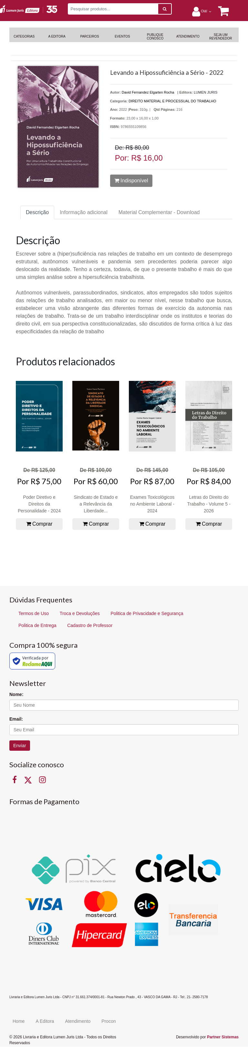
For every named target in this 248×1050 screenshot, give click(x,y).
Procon (108, 1021)
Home (19, 1021)
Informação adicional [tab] (84, 212)
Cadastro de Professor (89, 625)
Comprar (39, 524)
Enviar (19, 745)
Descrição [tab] (37, 212)
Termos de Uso (33, 613)
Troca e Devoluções (80, 613)
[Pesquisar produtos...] (113, 9)
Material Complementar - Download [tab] (159, 212)
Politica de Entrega (37, 625)
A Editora (45, 1021)
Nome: (16, 694)
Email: (16, 719)
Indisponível (131, 180)
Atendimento (78, 1021)
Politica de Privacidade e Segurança (147, 613)
